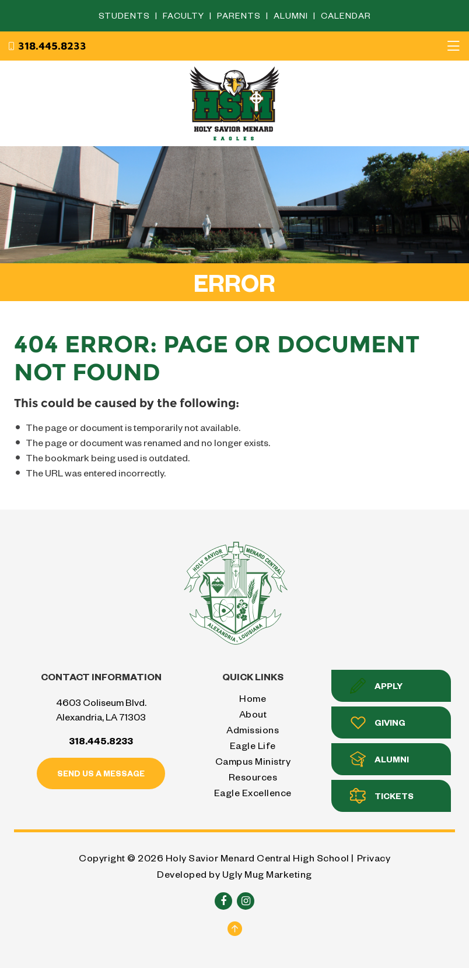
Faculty (184, 15)
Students (125, 15)
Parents (240, 15)
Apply (376, 686)
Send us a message (101, 773)
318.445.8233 (46, 46)
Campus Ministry (253, 761)
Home (252, 698)
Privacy (374, 858)
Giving (377, 722)
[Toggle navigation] (453, 46)
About (253, 714)
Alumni (292, 15)
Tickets (382, 796)
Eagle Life (253, 745)
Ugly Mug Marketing (267, 874)
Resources (253, 777)
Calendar (346, 15)
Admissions (252, 729)
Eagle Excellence (253, 792)
